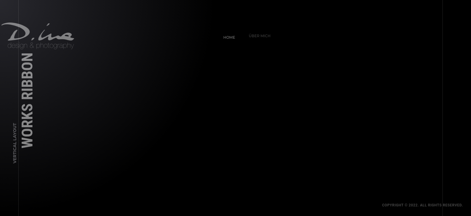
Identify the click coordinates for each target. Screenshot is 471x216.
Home (227, 35)
